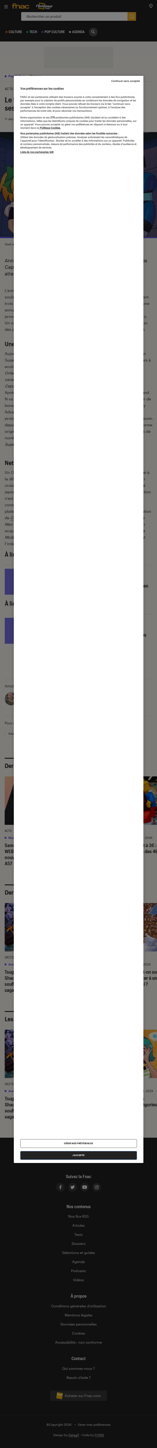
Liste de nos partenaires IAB (37, 152)
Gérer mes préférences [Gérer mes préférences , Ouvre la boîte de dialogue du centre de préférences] (78, 1143)
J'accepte (78, 1155)
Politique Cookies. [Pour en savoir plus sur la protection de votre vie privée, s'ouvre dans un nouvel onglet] (50, 127)
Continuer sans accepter (125, 81)
